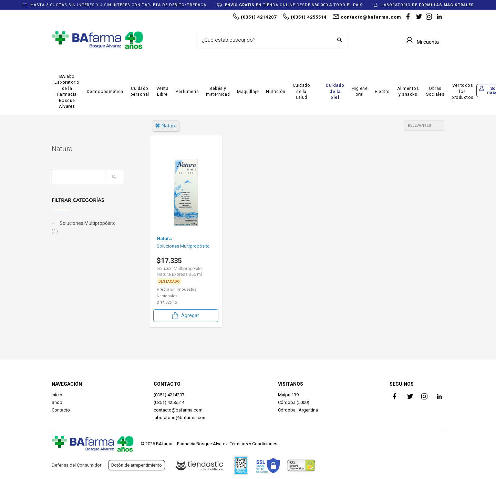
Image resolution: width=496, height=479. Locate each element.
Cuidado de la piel (335, 91)
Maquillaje (248, 91)
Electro (382, 91)
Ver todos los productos (463, 91)
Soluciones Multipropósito (84, 227)
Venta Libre (162, 91)
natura (166, 126)
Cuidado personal (140, 91)
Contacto (61, 410)
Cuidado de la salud (301, 91)
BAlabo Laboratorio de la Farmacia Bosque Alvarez (67, 91)
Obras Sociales (435, 91)
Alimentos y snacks (408, 91)
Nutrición (276, 91)
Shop (57, 402)
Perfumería (187, 91)
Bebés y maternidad (218, 91)
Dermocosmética (105, 91)
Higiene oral (360, 91)
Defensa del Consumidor (76, 465)
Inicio (57, 394)
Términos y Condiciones (253, 443)
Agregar (185, 315)
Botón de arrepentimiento (136, 465)
